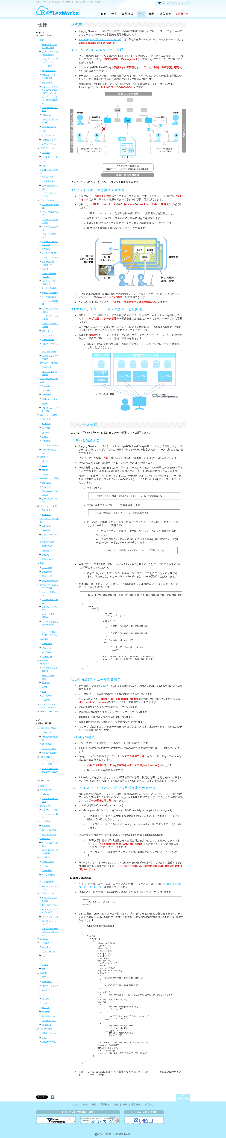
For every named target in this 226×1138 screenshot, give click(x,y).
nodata (45, 866)
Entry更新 (46, 510)
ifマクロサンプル (49, 905)
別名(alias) (46, 115)
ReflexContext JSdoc (49, 711)
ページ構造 (45, 821)
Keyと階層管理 (49, 70)
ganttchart (46, 1025)
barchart (45, 1003)
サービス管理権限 (50, 292)
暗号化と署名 (46, 1029)
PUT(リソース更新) (48, 506)
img (43, 969)
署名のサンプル (49, 1042)
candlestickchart (49, 1020)
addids (45, 470)
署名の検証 (47, 576)
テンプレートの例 (50, 810)
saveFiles (46, 683)
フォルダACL (48, 177)
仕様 (141, 13)
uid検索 (45, 269)
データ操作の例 (47, 542)
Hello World (47, 794)
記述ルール (47, 732)
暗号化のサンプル (50, 1033)
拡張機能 (44, 973)
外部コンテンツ (49, 144)
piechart (45, 998)
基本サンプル (46, 790)
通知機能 (44, 639)
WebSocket (47, 652)
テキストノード (49, 748)
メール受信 (47, 696)
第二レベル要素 (49, 834)
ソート (45, 436)
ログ (44, 166)
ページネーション (50, 445)
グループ (46, 161)
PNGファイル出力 (50, 986)
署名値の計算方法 (50, 581)
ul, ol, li (45, 964)
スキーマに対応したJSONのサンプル (50, 625)
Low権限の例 (48, 181)
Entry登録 (46, 482)
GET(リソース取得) (49, 415)
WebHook (46, 648)
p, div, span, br (48, 951)
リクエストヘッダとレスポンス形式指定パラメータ (50, 90)
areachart (46, 1012)
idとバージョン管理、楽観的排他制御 (50, 100)
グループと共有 (47, 200)
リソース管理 (46, 66)
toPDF (44, 687)
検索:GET (46, 550)
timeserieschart (49, 1016)
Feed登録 (46, 487)
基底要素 (46, 826)
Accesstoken (47, 386)
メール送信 (47, 643)
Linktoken (46, 390)
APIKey (45, 403)
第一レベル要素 (49, 830)
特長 (114, 13)
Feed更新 (46, 514)
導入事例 (165, 13)
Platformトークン (50, 399)
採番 (44, 131)
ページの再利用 (47, 882)
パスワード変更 (49, 351)
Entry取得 (46, 419)
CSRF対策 (46, 367)
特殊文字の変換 (49, 753)
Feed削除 (46, 530)
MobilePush (47, 656)
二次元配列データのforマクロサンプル (50, 931)
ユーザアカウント (50, 257)
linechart (45, 1007)
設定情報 (46, 152)
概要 (103, 13)
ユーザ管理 (45, 249)
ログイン (46, 331)
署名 (42, 563)
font (43, 956)
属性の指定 (47, 744)
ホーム (75, 1105)
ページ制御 (45, 857)
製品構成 (128, 13)
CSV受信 (46, 700)
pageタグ (44, 938)
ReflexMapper (46, 757)
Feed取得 (46, 423)
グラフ (43, 994)
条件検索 (46, 428)
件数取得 (46, 441)
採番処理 (44, 457)
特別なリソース (47, 148)
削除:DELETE (48, 559)
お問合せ (182, 13)
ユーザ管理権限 (49, 297)
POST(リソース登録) (49, 478)
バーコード (47, 981)
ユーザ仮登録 (48, 339)
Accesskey (46, 395)
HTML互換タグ (46, 943)
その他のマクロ (47, 893)
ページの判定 (48, 861)
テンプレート (46, 806)
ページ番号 (47, 870)
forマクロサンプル (50, 917)
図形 (44, 977)
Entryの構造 (47, 82)
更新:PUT (46, 555)
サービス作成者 (49, 288)
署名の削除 (47, 572)
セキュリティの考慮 (49, 363)
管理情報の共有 (49, 126)
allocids (45, 461)
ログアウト (47, 335)
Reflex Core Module (49, 728)
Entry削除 (46, 526)
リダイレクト (48, 135)
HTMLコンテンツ (50, 157)
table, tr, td (46, 947)
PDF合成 (46, 990)
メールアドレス (49, 253)
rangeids (46, 474)
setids (44, 465)
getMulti (45, 432)
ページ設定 (45, 838)
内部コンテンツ (49, 140)
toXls (44, 691)
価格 (152, 13)
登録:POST (47, 546)
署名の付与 (47, 567)
